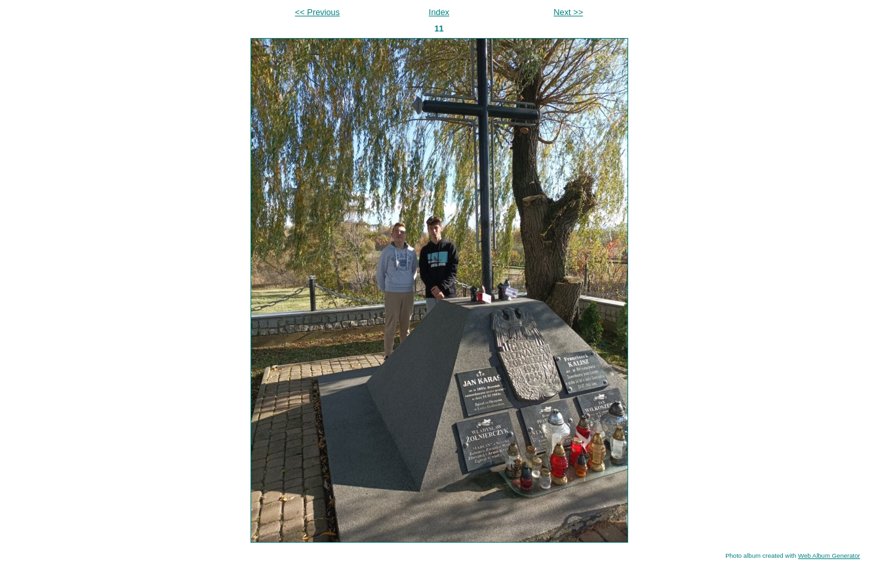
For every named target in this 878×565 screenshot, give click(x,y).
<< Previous (317, 12)
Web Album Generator (829, 555)
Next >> (568, 12)
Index (439, 12)
